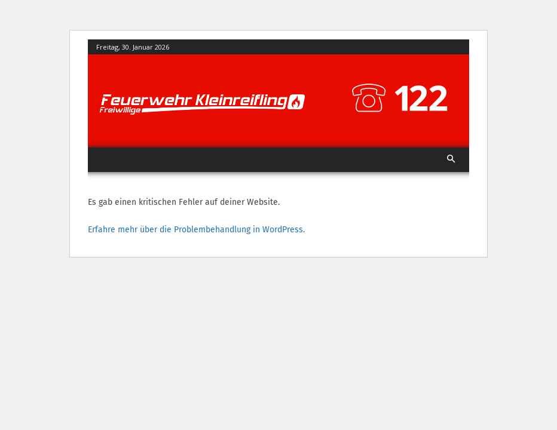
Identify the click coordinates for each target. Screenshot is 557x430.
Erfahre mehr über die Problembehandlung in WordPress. (196, 230)
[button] (451, 160)
